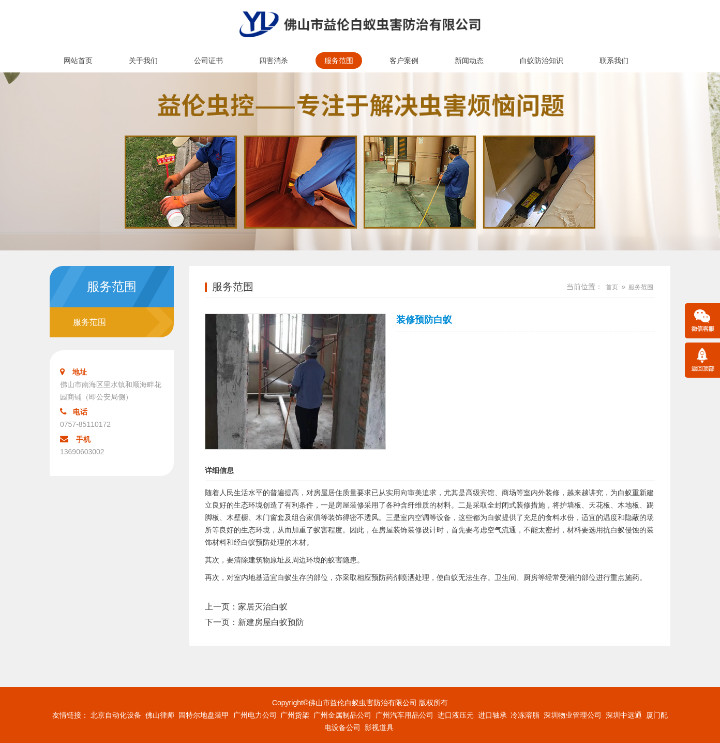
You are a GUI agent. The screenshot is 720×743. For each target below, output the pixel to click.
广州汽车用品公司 (404, 715)
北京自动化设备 (116, 715)
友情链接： (70, 715)
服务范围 (338, 60)
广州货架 (294, 715)
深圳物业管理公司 (573, 715)
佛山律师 (159, 715)
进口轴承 (492, 715)
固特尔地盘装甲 (203, 715)
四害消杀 (273, 60)
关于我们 (143, 60)
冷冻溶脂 (525, 715)
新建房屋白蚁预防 (271, 622)
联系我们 (613, 60)
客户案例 (403, 60)
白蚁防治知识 (541, 60)
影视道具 (379, 727)
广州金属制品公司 (342, 715)
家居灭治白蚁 (263, 606)
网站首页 (78, 60)
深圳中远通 (624, 715)
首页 (612, 287)
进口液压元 (456, 715)
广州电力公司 (255, 715)
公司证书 (208, 60)
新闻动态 (469, 60)
